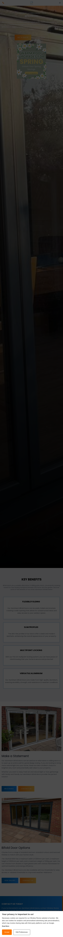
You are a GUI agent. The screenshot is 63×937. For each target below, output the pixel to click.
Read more (5, 926)
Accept (6, 932)
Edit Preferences (22, 932)
